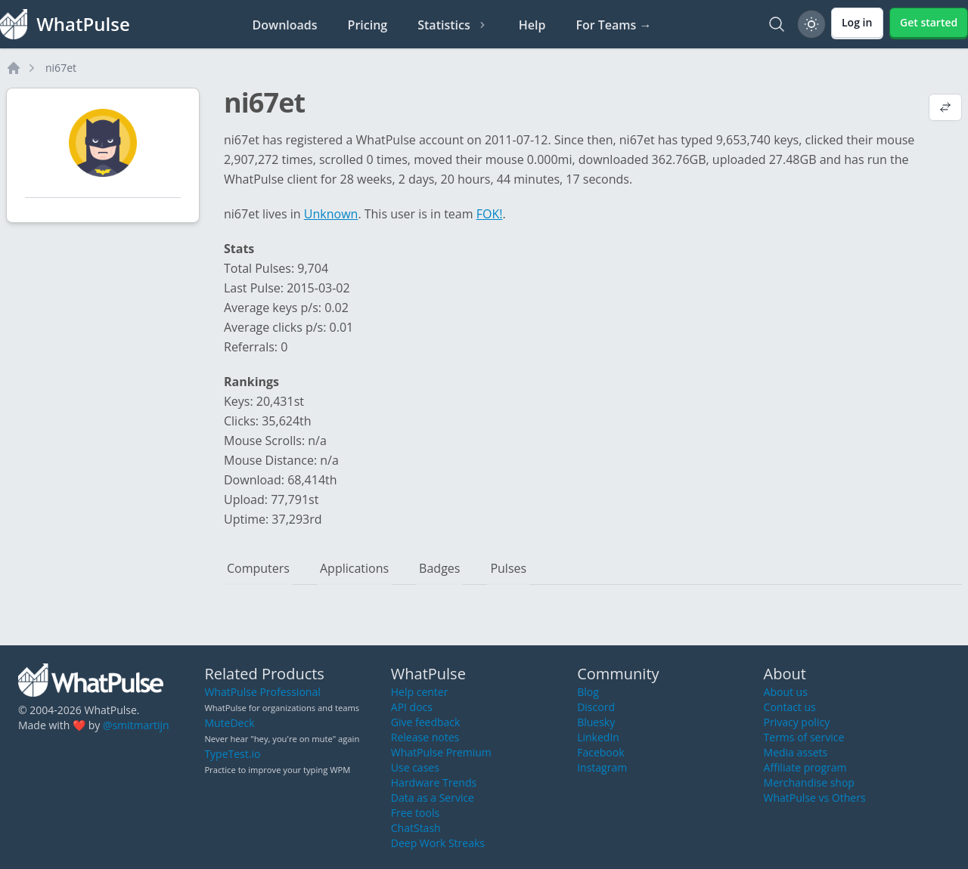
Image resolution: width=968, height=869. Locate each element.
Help (532, 25)
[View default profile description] (945, 108)
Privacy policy (797, 722)
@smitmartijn (136, 725)
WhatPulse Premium (441, 752)
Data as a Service (432, 797)
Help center (419, 692)
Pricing (368, 25)
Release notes (425, 737)
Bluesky (596, 722)
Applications (354, 568)
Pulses (508, 568)
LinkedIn (598, 737)
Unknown (331, 214)
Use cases (415, 767)
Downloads (285, 25)
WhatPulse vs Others (815, 797)
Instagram (602, 767)
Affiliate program (805, 767)
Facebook (600, 752)
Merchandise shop (809, 782)
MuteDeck (229, 723)
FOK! (489, 214)
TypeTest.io (232, 754)
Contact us (790, 707)
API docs (412, 707)
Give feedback (426, 722)
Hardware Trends (433, 782)
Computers (258, 568)
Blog (588, 692)
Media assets (796, 752)
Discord (596, 707)
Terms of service (804, 737)
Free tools (415, 813)
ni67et (60, 67)
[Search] (777, 24)
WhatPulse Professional (262, 692)
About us (786, 692)
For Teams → (613, 25)
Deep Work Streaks (438, 843)
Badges (439, 568)
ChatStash (416, 828)
